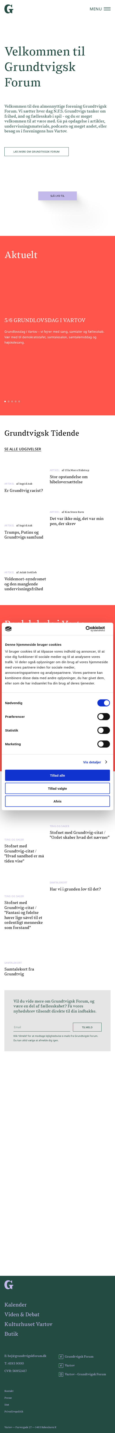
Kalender (15, 1305)
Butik (11, 1334)
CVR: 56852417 (15, 1371)
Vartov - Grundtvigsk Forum (82, 1374)
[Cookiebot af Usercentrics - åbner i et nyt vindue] (90, 629)
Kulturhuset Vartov (28, 1324)
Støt (6, 1405)
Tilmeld (87, 1027)
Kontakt (8, 1391)
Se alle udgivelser (22, 449)
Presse (8, 1398)
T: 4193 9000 (14, 1363)
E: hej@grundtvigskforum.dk (25, 1356)
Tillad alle (57, 775)
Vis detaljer (92, 762)
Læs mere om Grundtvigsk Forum (36, 151)
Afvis (58, 801)
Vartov (67, 1365)
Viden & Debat (21, 1314)
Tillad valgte (57, 788)
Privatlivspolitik (13, 1411)
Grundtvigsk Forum (76, 1357)
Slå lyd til (57, 196)
